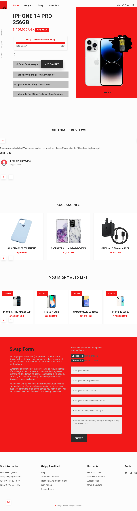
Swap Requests (94, 485)
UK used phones (95, 472)
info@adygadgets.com (10, 476)
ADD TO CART (52, 64)
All (70, 506)
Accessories (93, 481)
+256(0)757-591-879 (10, 481)
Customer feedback (50, 476)
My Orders (54, 5)
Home (16, 5)
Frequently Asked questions (54, 481)
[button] (105, 92)
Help (43, 472)
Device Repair (47, 489)
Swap (40, 5)
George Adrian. (61, 506)
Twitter (2, 55)
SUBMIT (79, 438)
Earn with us (46, 485)
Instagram (2, 44)
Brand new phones (96, 476)
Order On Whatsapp (27, 64)
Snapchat (2, 32)
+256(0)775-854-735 (10, 485)
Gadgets (28, 5)
